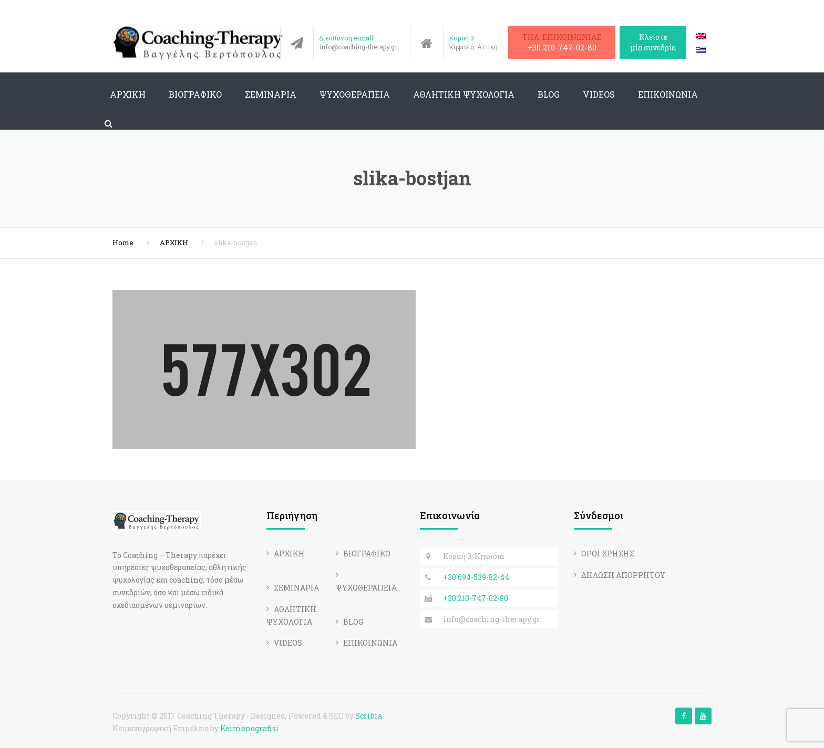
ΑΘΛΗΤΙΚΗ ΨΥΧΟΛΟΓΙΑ (463, 94)
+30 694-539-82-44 (476, 577)
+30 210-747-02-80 (562, 47)
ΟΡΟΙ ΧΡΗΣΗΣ (607, 554)
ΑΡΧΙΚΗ (128, 94)
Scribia (368, 716)
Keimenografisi (249, 728)
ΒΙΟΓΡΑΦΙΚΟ (195, 94)
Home (122, 242)
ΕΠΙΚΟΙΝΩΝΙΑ (668, 94)
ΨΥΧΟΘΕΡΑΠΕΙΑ (355, 94)
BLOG (549, 94)
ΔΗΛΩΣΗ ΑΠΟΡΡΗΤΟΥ (623, 575)
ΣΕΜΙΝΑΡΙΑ (270, 94)
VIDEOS (599, 94)
